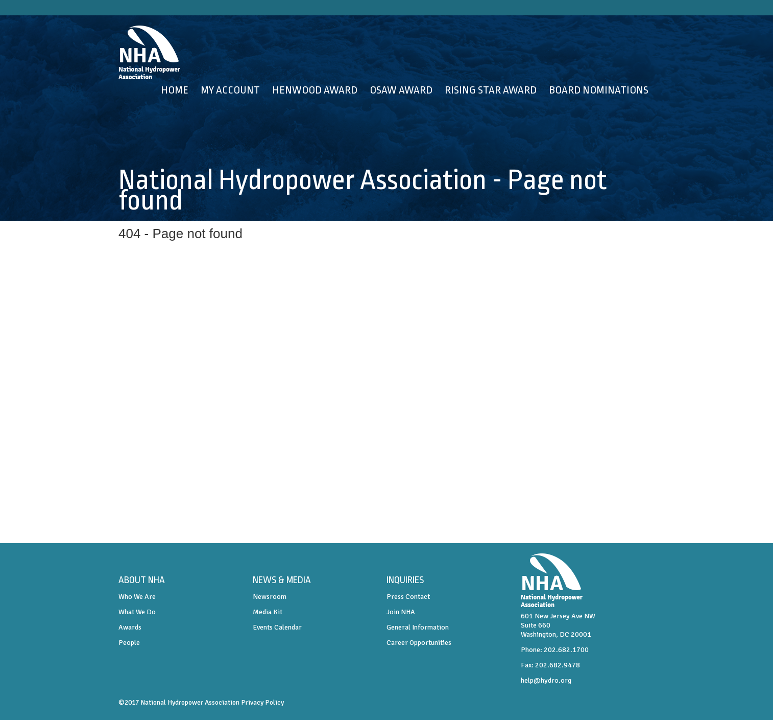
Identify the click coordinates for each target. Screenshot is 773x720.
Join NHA (400, 612)
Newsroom (269, 596)
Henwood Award (314, 90)
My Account (230, 90)
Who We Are (137, 596)
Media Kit (267, 612)
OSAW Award (401, 90)
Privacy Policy (262, 702)
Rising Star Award (491, 90)
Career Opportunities (418, 642)
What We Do (137, 612)
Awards (129, 627)
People (129, 642)
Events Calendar (277, 627)
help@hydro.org (546, 680)
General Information (417, 627)
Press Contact (408, 596)
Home (174, 90)
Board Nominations (598, 90)
